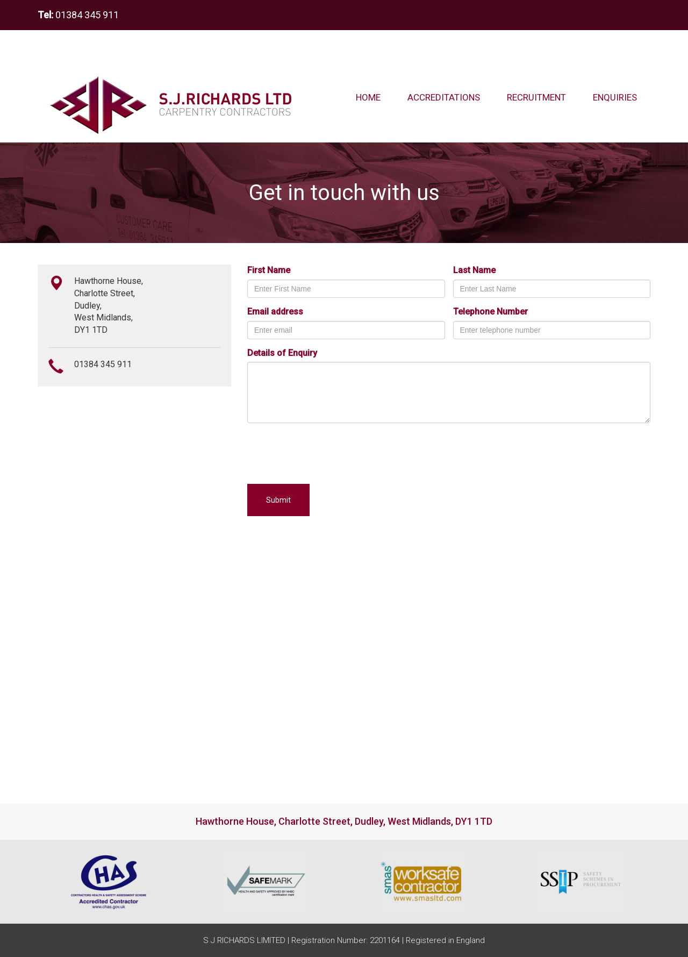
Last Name (474, 270)
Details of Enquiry (282, 353)
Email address (275, 311)
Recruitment (536, 97)
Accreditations (443, 97)
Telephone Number (490, 311)
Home (368, 97)
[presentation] (329, 452)
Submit (278, 500)
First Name (268, 270)
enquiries (621, 97)
